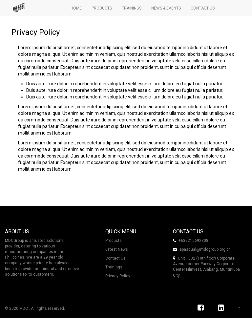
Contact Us (203, 8)
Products (102, 8)
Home (76, 8)
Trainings (131, 8)
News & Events (166, 8)
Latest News (116, 249)
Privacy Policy (117, 276)
